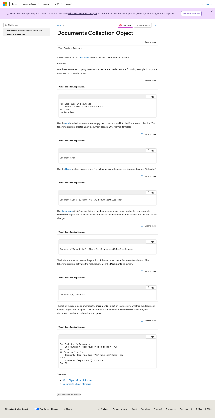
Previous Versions (120, 409)
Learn (59, 25)
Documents (67, 210)
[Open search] (201, 3)
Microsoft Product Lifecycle (82, 13)
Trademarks (185, 409)
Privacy (157, 409)
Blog (134, 409)
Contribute (145, 409)
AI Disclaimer (104, 409)
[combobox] (26, 25)
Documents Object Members (77, 383)
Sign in (209, 3)
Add (67, 123)
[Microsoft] (5, 4)
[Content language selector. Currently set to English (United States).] (16, 409)
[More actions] (155, 25)
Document (84, 57)
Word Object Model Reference (78, 380)
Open (68, 168)
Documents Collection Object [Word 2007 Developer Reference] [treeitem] (25, 32)
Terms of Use (171, 409)
